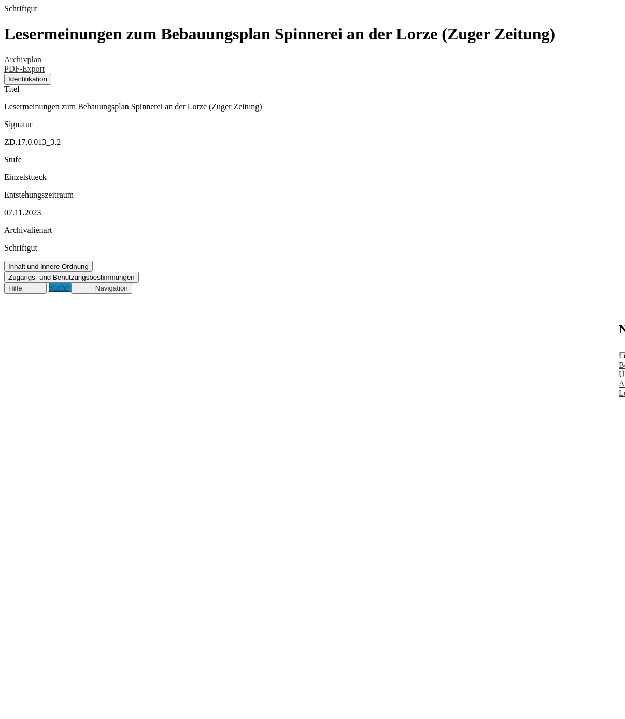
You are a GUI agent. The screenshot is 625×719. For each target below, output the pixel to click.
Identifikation (27, 79)
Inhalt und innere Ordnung (48, 266)
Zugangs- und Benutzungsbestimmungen (71, 277)
